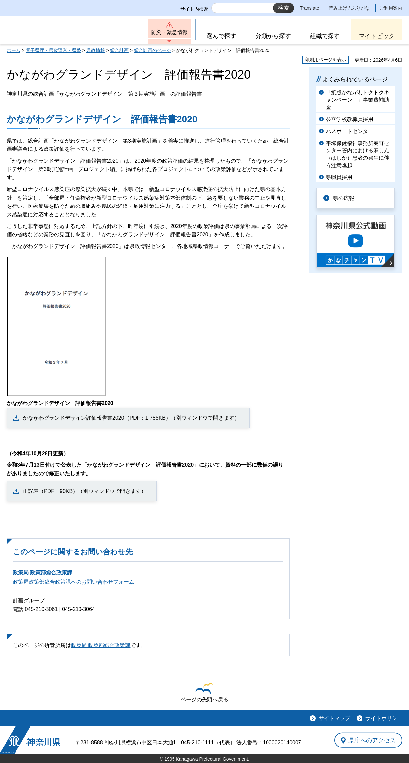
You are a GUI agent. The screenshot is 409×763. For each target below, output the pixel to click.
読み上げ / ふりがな (349, 8)
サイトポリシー (383, 718)
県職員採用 (339, 177)
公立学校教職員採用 (349, 119)
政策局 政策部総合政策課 (42, 572)
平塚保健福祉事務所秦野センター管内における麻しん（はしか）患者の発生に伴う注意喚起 (357, 154)
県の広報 (343, 198)
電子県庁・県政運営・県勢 (53, 50)
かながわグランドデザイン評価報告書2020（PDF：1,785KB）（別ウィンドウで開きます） (131, 418)
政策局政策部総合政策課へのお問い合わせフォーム (73, 582)
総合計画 (119, 50)
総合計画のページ (152, 50)
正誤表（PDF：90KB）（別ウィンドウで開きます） (84, 491)
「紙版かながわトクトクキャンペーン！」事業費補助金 (357, 100)
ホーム (13, 50)
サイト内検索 (194, 9)
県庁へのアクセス (372, 740)
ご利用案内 (390, 8)
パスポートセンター (349, 131)
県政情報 (95, 50)
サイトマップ (334, 718)
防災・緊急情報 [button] (169, 32)
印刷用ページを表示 (325, 59)
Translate (309, 8)
